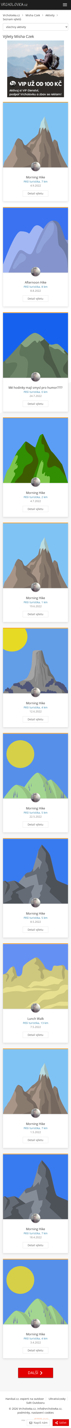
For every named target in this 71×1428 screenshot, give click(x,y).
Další (35, 1372)
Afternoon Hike (35, 282)
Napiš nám (38, 1422)
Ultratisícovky (57, 1399)
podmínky (23, 1412)
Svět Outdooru (35, 1403)
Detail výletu (35, 193)
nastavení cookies (42, 1412)
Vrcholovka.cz (11, 15)
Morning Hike (35, 177)
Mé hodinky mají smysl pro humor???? (35, 388)
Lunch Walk (35, 1019)
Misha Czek (33, 15)
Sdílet (60, 1422)
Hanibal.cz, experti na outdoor (24, 1399)
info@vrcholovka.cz (49, 1408)
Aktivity (50, 15)
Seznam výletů (12, 19)
